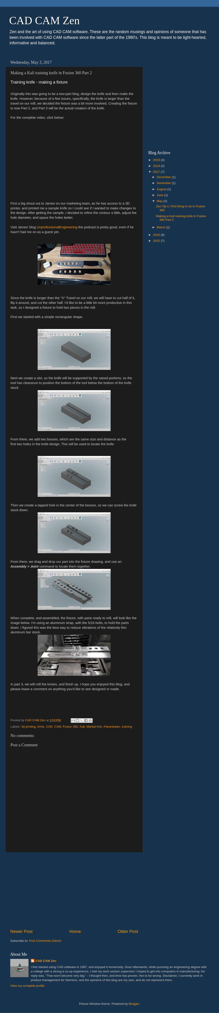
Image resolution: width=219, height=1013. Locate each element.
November (164, 183)
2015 (157, 240)
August (162, 189)
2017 (157, 172)
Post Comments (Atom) (45, 940)
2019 (157, 160)
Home (75, 931)
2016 (157, 235)
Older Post (128, 931)
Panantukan (112, 726)
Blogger (134, 1003)
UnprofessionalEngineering (57, 227)
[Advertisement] (74, 890)
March (161, 227)
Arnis (40, 726)
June (160, 195)
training (127, 726)
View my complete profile (27, 985)
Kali (82, 726)
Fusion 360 (70, 726)
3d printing (28, 726)
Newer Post (21, 931)
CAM (57, 726)
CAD (49, 726)
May (160, 201)
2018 (157, 166)
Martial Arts (94, 726)
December (164, 177)
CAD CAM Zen (44, 20)
